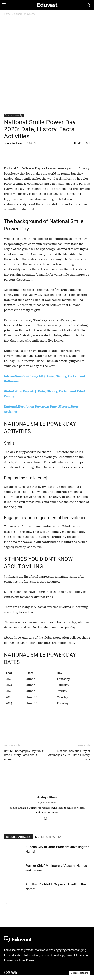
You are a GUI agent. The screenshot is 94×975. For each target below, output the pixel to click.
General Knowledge (25, 14)
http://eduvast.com (47, 851)
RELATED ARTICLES (18, 885)
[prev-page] (6, 951)
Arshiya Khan (14, 142)
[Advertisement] (47, 65)
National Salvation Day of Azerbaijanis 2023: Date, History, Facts (69, 803)
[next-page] (12, 951)
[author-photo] (47, 825)
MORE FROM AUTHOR (48, 885)
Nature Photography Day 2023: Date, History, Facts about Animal (24, 803)
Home (7, 14)
